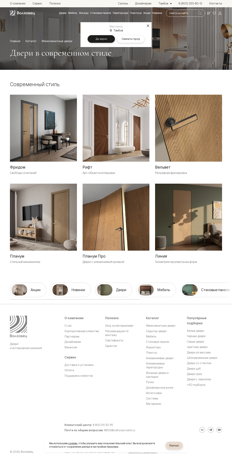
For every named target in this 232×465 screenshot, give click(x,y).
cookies (72, 443)
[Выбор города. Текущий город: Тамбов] (164, 3)
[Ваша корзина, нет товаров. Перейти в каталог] (208, 13)
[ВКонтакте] (202, 430)
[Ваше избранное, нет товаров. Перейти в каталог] (214, 13)
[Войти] (220, 13)
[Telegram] (211, 430)
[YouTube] (219, 430)
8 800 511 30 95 (103, 425)
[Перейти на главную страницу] (22, 13)
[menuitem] (62, 13)
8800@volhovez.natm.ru (119, 430)
